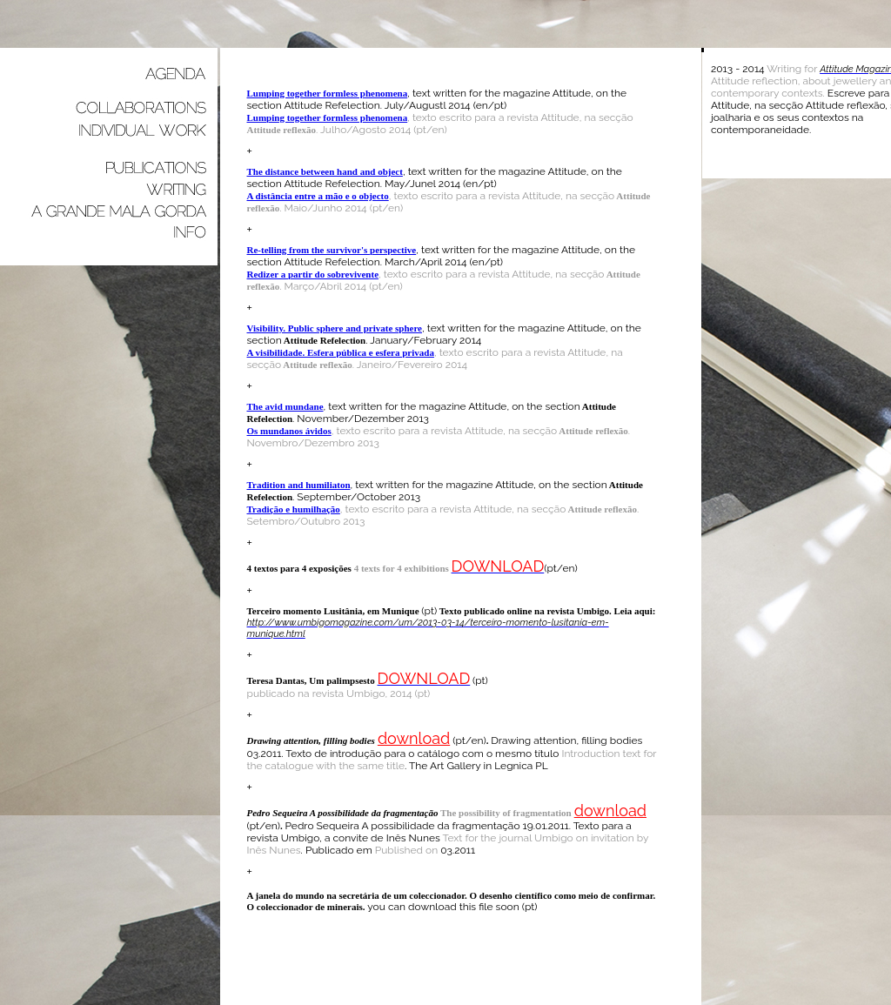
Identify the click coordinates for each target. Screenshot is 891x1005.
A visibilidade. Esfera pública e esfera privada (340, 352)
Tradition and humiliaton (299, 484)
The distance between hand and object (325, 171)
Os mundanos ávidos (289, 430)
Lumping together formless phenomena (327, 93)
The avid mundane (285, 406)
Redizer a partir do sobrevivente (313, 274)
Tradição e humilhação (293, 509)
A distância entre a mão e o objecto (318, 196)
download (414, 738)
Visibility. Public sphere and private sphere (335, 328)
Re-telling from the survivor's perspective (332, 250)
